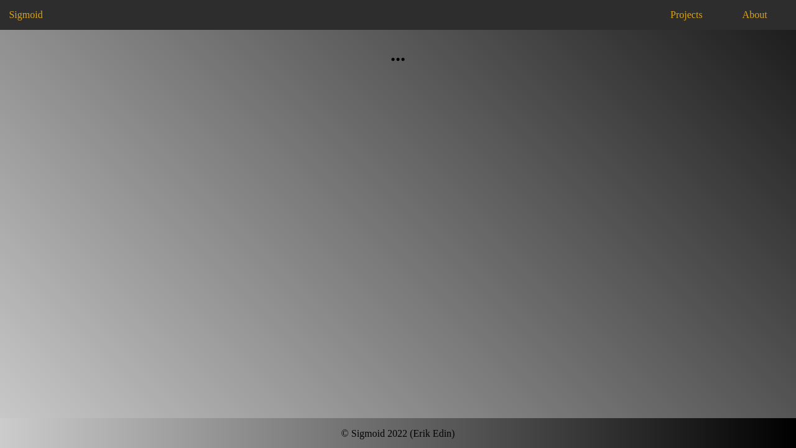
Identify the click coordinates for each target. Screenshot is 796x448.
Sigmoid (25, 14)
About (755, 14)
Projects (686, 14)
